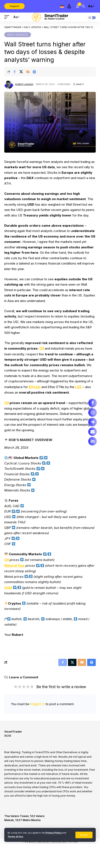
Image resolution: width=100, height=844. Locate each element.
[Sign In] (69, 6)
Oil (41, 348)
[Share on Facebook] (15, 71)
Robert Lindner (24, 84)
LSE (78, 387)
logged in (37, 704)
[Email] (28, 71)
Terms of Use (15, 836)
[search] (83, 6)
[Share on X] (21, 71)
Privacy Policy (54, 832)
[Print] (34, 71)
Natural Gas (14, 565)
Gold (8, 587)
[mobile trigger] (8, 17)
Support (14, 6)
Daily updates (17, 34)
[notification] (77, 6)
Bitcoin (35, 387)
